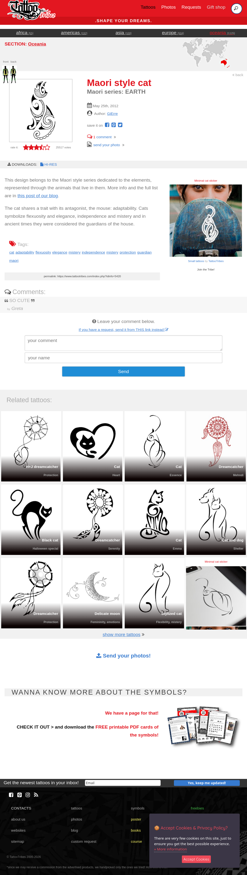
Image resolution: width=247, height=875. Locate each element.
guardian (144, 252)
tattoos (76, 808)
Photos (168, 7)
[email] (123, 783)
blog (74, 830)
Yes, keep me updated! (207, 783)
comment (99, 137)
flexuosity (43, 252)
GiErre (112, 114)
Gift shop (216, 7)
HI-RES (48, 164)
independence (93, 252)
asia (123, 32)
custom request (83, 841)
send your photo (103, 145)
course (136, 841)
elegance (59, 252)
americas (74, 32)
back (237, 75)
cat (11, 252)
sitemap (17, 841)
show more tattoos (121, 634)
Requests (191, 7)
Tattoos (148, 7)
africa (24, 32)
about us (18, 819)
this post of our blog (38, 195)
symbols (137, 808)
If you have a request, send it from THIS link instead (123, 330)
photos (76, 819)
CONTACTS (21, 808)
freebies (197, 808)
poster (136, 819)
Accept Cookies (196, 859)
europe (173, 32)
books (136, 830)
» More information (170, 849)
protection (128, 252)
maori (13, 260)
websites (18, 830)
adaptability (24, 252)
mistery (75, 252)
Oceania (37, 43)
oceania (222, 32)
